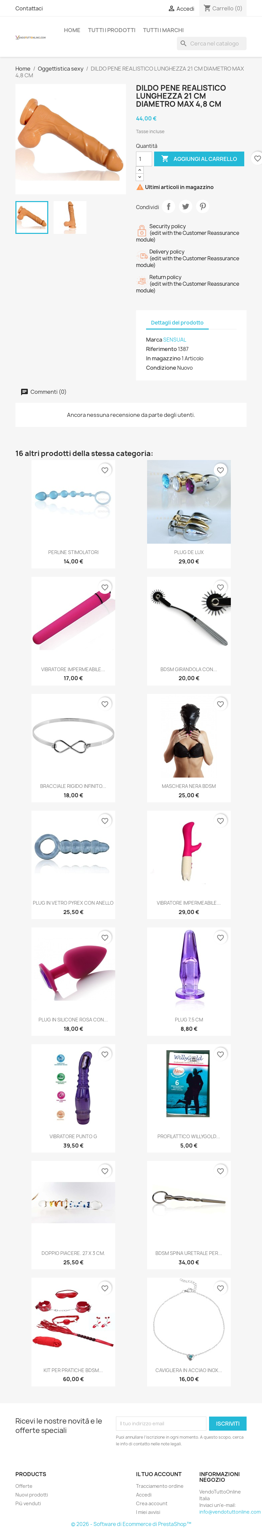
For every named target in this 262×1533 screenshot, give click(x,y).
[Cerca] (212, 43)
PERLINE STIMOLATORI (73, 552)
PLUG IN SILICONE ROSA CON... (73, 1019)
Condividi (168, 206)
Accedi (143, 1495)
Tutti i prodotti (111, 30)
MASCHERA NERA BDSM (189, 786)
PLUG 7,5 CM (189, 1019)
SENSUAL (174, 339)
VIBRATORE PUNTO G (73, 1136)
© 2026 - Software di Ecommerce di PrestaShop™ (131, 1524)
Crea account (152, 1503)
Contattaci (29, 8)
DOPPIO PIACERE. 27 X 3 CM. (73, 1253)
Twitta (185, 206)
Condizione (161, 367)
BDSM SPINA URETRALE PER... (188, 1253)
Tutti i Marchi (163, 30)
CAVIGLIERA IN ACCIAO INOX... (188, 1370)
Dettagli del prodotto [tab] (177, 322)
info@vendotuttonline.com (230, 1512)
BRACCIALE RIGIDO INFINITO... (73, 786)
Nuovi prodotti (31, 1495)
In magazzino (163, 358)
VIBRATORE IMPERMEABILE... (73, 669)
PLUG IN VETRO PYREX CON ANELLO (73, 903)
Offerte (23, 1486)
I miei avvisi (148, 1512)
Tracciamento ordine (160, 1486)
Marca (154, 339)
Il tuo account (159, 1474)
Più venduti (28, 1503)
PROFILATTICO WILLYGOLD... (188, 1136)
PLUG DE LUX (189, 552)
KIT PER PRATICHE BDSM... (73, 1370)
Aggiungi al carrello (199, 159)
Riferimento (161, 349)
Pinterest (202, 206)
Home (72, 30)
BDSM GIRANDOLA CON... (188, 669)
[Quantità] (144, 159)
